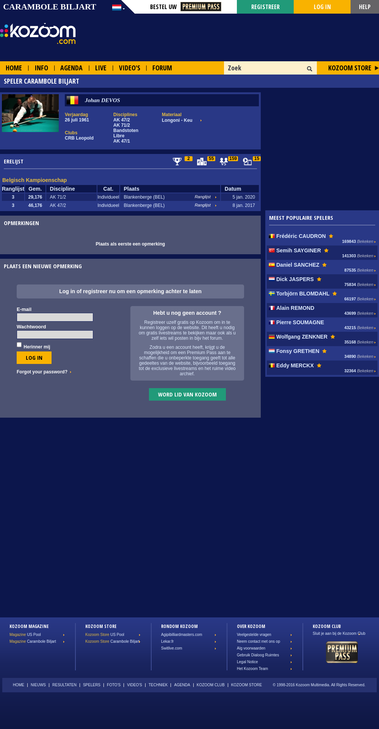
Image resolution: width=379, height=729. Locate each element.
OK (310, 69)
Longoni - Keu (177, 120)
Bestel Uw (185, 7)
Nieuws (38, 685)
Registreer (265, 7)
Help (365, 7)
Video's (129, 67)
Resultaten (64, 685)
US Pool (25, 635)
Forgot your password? (42, 372)
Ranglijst (203, 196)
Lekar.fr (167, 641)
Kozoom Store (349, 67)
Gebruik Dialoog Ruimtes (258, 655)
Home (14, 67)
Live (100, 67)
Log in (322, 7)
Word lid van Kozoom (187, 394)
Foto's (114, 685)
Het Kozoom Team (252, 669)
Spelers (91, 685)
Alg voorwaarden (251, 648)
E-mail (24, 309)
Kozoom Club (211, 685)
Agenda (71, 67)
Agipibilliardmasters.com (181, 635)
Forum (162, 67)
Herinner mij (36, 347)
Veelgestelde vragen (254, 635)
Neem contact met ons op (258, 641)
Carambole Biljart (32, 641)
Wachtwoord (31, 327)
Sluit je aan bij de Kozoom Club (339, 633)
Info (41, 67)
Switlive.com (171, 648)
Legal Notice (247, 662)
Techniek (158, 685)
